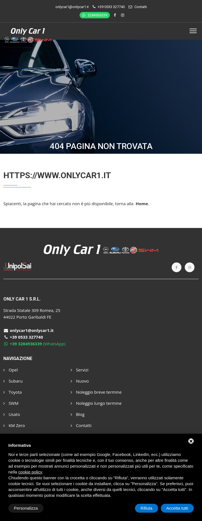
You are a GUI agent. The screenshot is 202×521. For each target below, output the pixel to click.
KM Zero (14, 425)
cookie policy (30, 472)
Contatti (140, 7)
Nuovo (80, 381)
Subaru (13, 381)
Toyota (12, 392)
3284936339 (94, 15)
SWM (10, 403)
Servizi (79, 370)
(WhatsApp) (34, 343)
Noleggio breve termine (96, 392)
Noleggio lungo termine (96, 403)
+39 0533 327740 (111, 7)
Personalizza (26, 508)
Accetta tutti (177, 508)
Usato (11, 414)
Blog (78, 414)
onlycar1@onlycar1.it (72, 7)
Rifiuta (146, 508)
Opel (10, 370)
